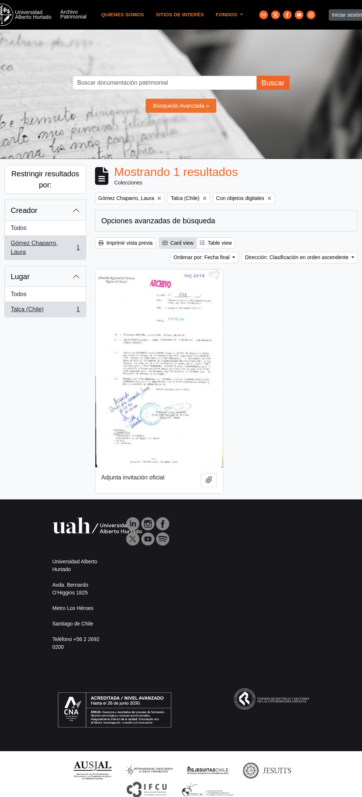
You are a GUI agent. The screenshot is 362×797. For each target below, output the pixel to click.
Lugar (20, 276)
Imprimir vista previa (125, 243)
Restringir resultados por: (45, 179)
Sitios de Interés (180, 14)
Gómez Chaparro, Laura (45, 247)
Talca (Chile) (45, 311)
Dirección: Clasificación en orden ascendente (297, 257)
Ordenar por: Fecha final (202, 257)
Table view (216, 243)
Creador (24, 210)
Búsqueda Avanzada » (181, 105)
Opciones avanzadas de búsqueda (158, 221)
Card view (177, 243)
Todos (19, 228)
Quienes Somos (122, 14)
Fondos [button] (227, 14)
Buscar (272, 83)
